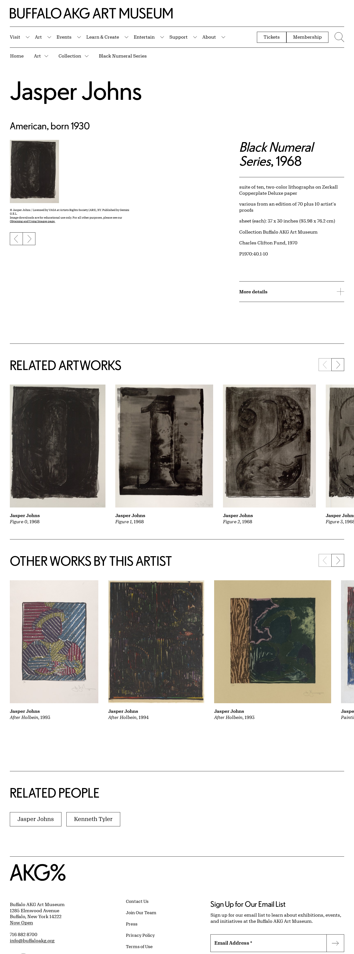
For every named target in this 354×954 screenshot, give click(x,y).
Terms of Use (139, 946)
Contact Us (137, 901)
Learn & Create (102, 36)
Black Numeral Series (123, 55)
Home (17, 55)
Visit (15, 36)
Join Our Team (141, 912)
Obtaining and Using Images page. (32, 221)
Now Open (21, 922)
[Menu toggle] (338, 37)
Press (131, 923)
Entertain (144, 36)
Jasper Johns (76, 90)
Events (64, 36)
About (209, 36)
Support (178, 36)
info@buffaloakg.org (32, 940)
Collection (70, 55)
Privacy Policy (140, 935)
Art (38, 36)
